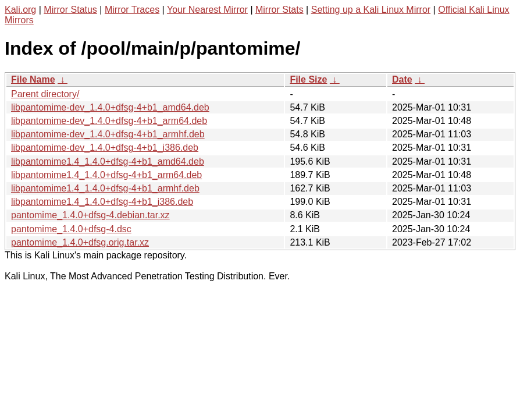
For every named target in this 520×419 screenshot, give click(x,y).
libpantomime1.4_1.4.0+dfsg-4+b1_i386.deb (102, 202)
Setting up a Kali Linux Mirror (370, 10)
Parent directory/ (45, 94)
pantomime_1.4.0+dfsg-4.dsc (71, 229)
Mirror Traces (132, 10)
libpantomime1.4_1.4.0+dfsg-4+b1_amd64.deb (107, 161)
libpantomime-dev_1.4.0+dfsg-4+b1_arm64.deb (109, 121)
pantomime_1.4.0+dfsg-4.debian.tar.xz (90, 215)
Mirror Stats (279, 10)
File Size (308, 79)
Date (402, 79)
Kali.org (20, 10)
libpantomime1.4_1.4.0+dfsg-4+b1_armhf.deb (105, 188)
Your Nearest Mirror (207, 10)
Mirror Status (70, 10)
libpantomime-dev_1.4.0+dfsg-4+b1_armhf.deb (108, 134)
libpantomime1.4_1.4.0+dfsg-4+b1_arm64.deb (106, 175)
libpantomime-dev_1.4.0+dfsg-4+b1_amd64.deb (110, 107)
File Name (33, 79)
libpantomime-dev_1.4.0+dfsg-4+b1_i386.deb (104, 147)
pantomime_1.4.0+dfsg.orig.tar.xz (80, 242)
